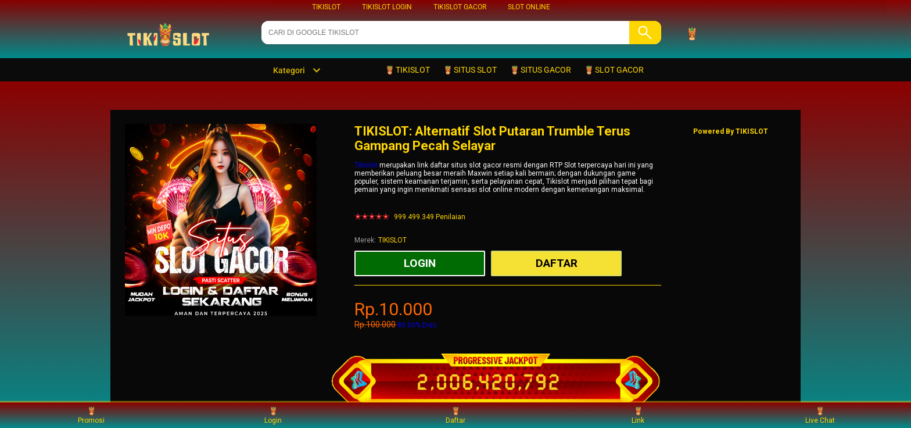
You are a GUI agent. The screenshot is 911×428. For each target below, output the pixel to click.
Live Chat (820, 415)
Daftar (455, 415)
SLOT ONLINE (529, 7)
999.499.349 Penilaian (429, 217)
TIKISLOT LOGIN (387, 7)
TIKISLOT (326, 7)
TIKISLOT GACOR (459, 7)
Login (273, 415)
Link (638, 415)
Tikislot (366, 165)
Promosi (91, 415)
